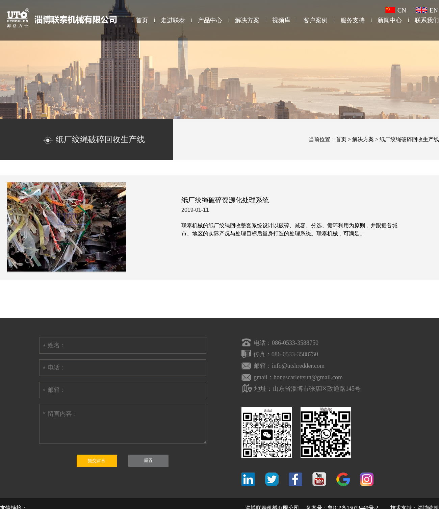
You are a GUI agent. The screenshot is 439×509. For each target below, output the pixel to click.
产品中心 (210, 20)
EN (427, 10)
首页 (142, 20)
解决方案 (247, 20)
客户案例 (315, 20)
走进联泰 (173, 20)
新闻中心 (390, 20)
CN (395, 10)
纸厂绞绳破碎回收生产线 (409, 139)
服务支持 (352, 20)
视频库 (281, 20)
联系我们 (427, 20)
